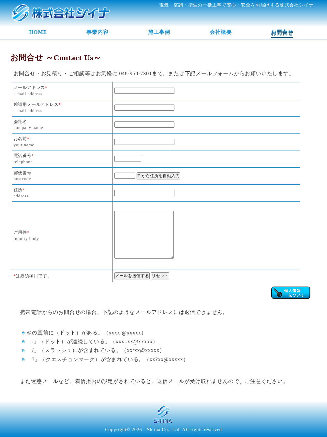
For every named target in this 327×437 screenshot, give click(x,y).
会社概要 (221, 32)
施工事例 (159, 32)
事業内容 (97, 32)
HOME (38, 32)
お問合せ (282, 32)
